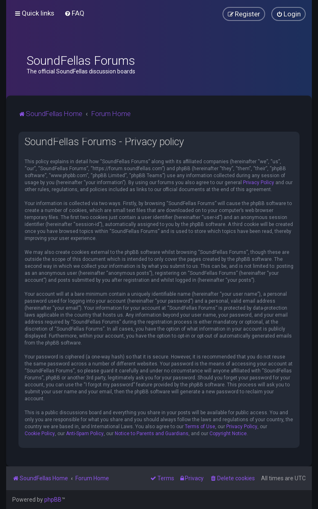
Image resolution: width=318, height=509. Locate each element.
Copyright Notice (228, 433)
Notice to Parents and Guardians (152, 433)
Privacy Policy (258, 182)
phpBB (52, 499)
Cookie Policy (40, 433)
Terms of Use (200, 426)
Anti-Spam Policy (85, 433)
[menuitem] (74, 13)
